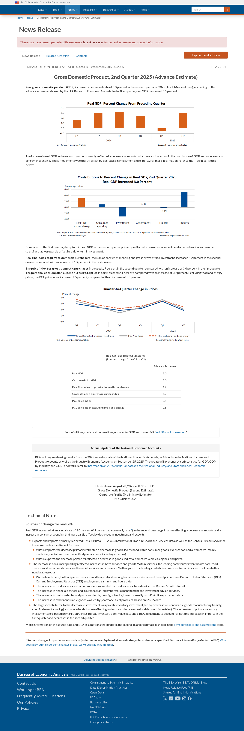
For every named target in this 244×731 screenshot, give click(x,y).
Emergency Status (101, 722)
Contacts (82, 55)
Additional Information (170, 432)
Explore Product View (206, 55)
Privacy (23, 708)
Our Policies (27, 702)
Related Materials (57, 55)
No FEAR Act (98, 707)
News (73, 9)
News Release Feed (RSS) (178, 687)
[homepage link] (25, 9)
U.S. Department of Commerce (108, 717)
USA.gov (95, 697)
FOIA (93, 712)
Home (20, 17)
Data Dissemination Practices (108, 687)
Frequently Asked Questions (41, 695)
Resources (111, 9)
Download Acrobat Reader (99, 659)
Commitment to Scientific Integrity (111, 682)
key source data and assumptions (195, 624)
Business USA (98, 702)
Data (42, 9)
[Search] (227, 9)
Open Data (97, 692)
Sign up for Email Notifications (182, 692)
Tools (57, 9)
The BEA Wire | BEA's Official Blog (185, 682)
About (129, 9)
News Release (31, 55)
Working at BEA (30, 689)
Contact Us (26, 683)
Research (90, 9)
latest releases (93, 42)
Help (145, 9)
